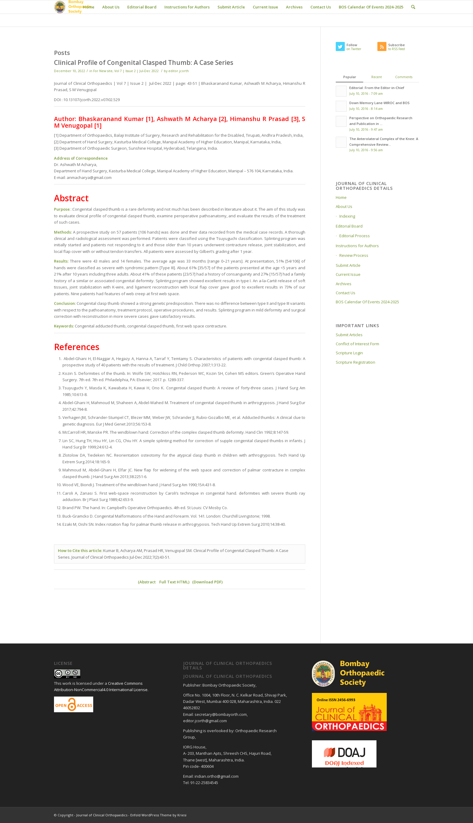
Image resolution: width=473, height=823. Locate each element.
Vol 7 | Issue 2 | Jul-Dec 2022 (136, 71)
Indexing (347, 216)
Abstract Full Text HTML (163, 582)
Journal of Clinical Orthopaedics (101, 815)
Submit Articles (349, 334)
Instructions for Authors (357, 245)
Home (341, 197)
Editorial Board (349, 226)
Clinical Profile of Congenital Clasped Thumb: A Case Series (143, 62)
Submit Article (348, 265)
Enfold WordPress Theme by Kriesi (158, 815)
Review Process (353, 255)
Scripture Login (349, 353)
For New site (103, 71)
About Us (344, 206)
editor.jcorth (178, 71)
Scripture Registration (355, 362)
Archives (343, 283)
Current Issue (348, 274)
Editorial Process (354, 235)
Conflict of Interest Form (357, 343)
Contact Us (345, 292)
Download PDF (207, 582)
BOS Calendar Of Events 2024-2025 (367, 302)
